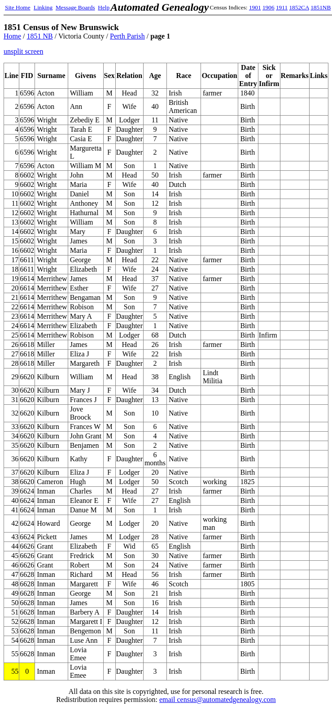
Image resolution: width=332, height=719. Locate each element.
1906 (268, 7)
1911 (282, 7)
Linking (43, 7)
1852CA (299, 7)
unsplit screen (23, 51)
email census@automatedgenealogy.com (217, 699)
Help (103, 7)
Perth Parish (127, 36)
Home (12, 36)
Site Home (18, 7)
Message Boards (75, 7)
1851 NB (40, 36)
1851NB (320, 7)
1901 (255, 7)
